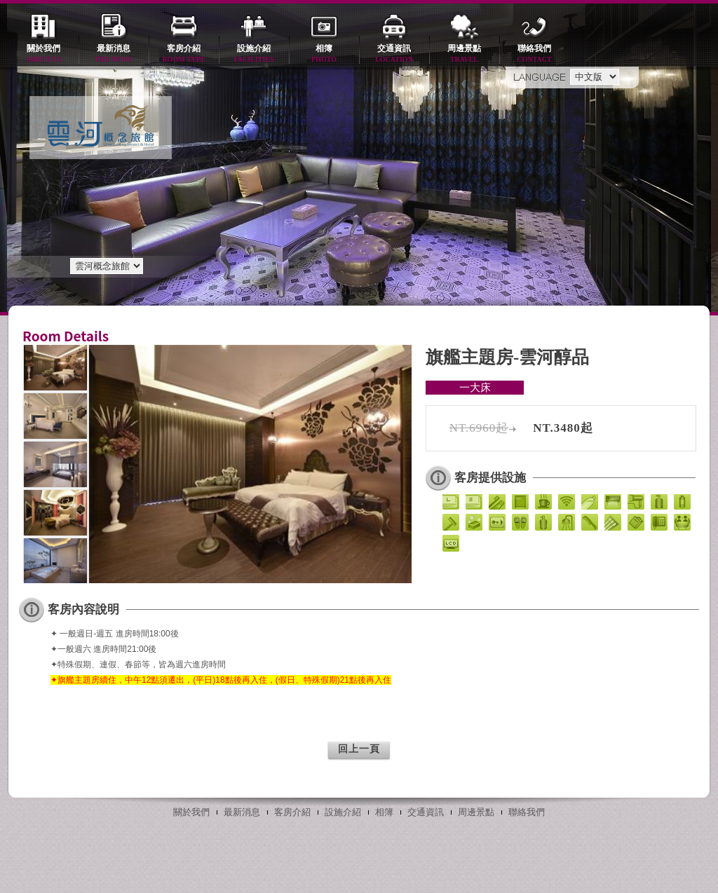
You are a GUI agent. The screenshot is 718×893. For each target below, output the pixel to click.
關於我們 (43, 54)
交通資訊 (394, 54)
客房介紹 (184, 54)
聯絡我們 (534, 54)
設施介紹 (254, 54)
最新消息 (114, 54)
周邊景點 (464, 54)
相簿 (324, 54)
